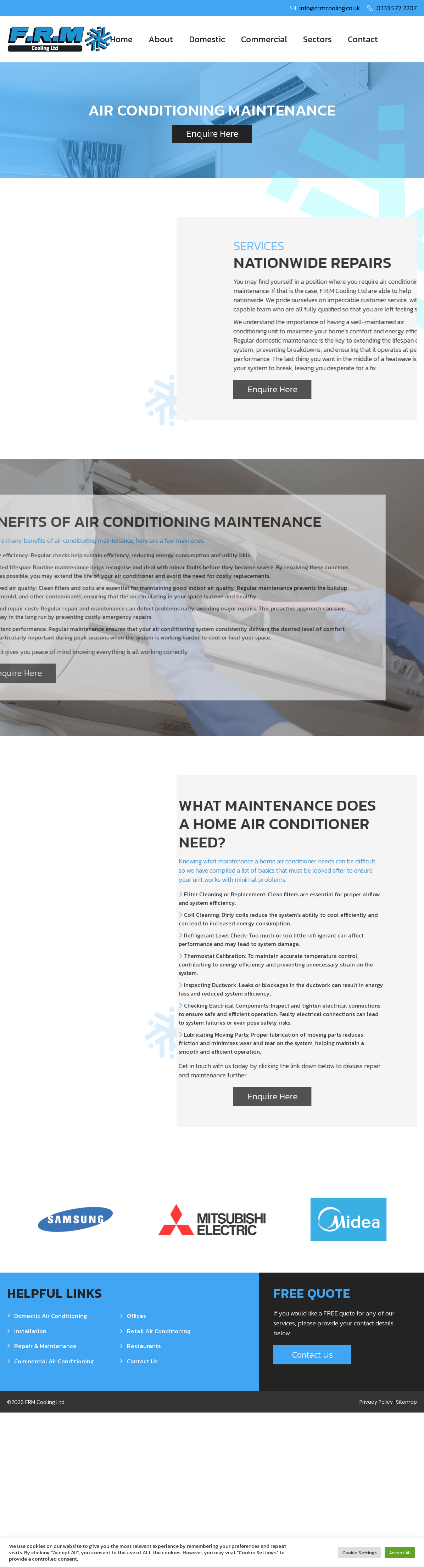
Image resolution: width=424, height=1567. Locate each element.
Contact (363, 39)
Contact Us (142, 1515)
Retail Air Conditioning (159, 1485)
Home (121, 39)
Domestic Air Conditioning (50, 1470)
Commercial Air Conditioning (54, 1515)
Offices (136, 1470)
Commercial (264, 39)
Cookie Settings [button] (359, 1552)
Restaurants (144, 1500)
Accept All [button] (400, 1552)
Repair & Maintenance (45, 1500)
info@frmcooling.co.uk (329, 8)
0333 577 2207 (396, 8)
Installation (30, 1485)
